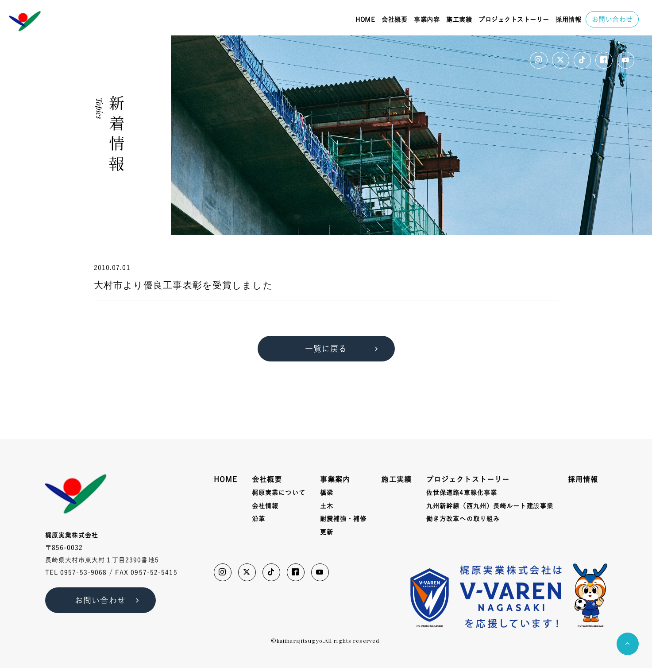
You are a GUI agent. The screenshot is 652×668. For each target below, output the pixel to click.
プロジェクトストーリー (513, 19)
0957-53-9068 (83, 572)
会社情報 (265, 506)
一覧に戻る (343, 348)
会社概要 (394, 19)
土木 (326, 506)
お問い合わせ (612, 19)
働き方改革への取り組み (463, 519)
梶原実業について (278, 492)
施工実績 (459, 19)
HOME (365, 19)
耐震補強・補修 (343, 519)
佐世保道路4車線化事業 (461, 492)
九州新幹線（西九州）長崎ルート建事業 (489, 506)
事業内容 (427, 19)
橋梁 (326, 492)
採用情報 (568, 19)
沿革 (258, 519)
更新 (326, 532)
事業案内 (335, 479)
